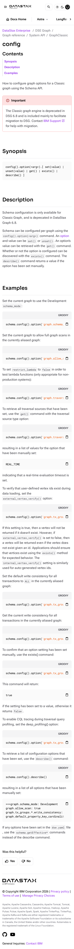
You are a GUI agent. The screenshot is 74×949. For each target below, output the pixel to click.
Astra (43, 19)
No (26, 861)
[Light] (57, 7)
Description (12, 67)
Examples (11, 73)
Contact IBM (34, 943)
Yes (10, 861)
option (64, 236)
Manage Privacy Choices (38, 895)
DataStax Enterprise (16, 30)
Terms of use (10, 895)
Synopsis (10, 61)
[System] (67, 7)
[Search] (48, 7)
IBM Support (52, 121)
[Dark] (62, 7)
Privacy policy (60, 891)
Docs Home (16, 19)
